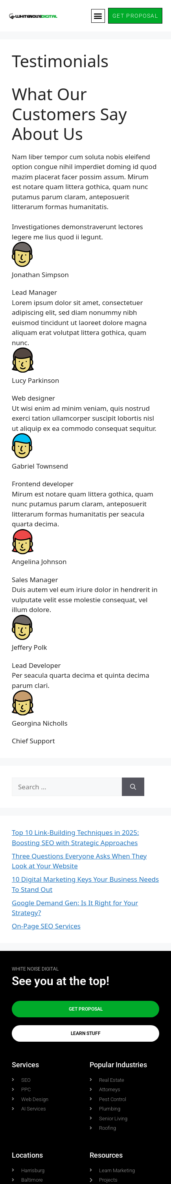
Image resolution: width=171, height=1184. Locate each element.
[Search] (133, 787)
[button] (98, 16)
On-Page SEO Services (46, 925)
